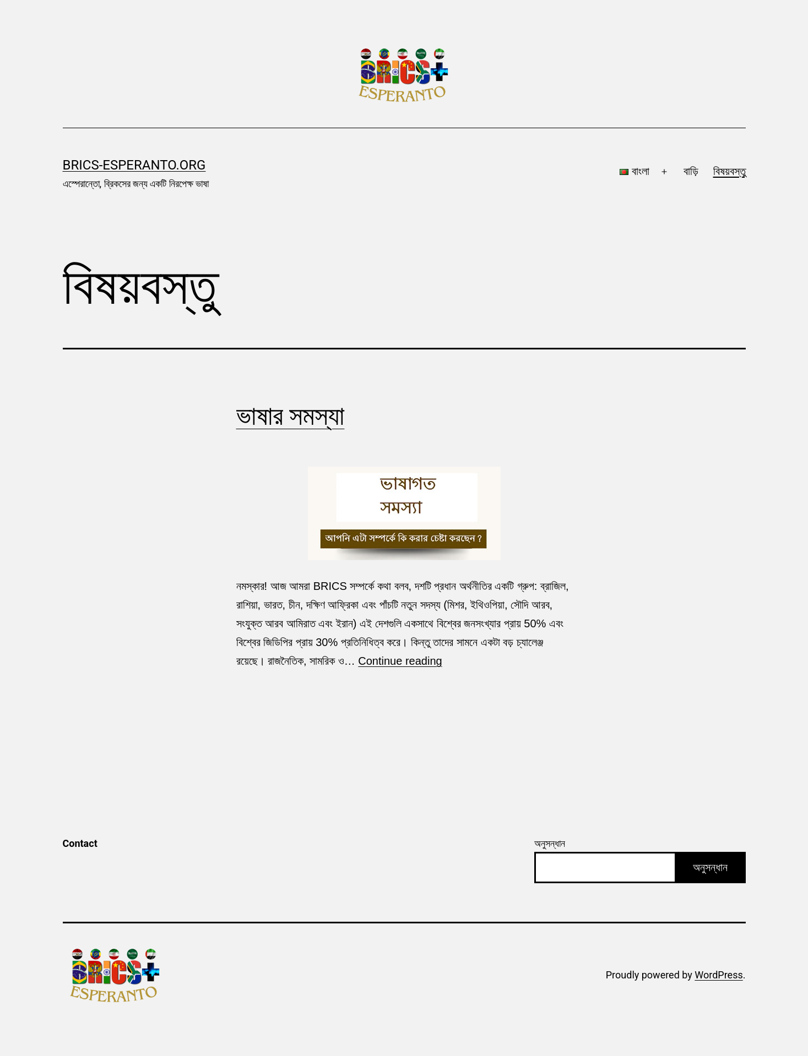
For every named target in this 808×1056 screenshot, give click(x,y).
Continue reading (400, 661)
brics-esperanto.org (134, 165)
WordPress (718, 975)
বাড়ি (691, 171)
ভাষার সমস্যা (290, 415)
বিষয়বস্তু (729, 171)
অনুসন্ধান (549, 843)
